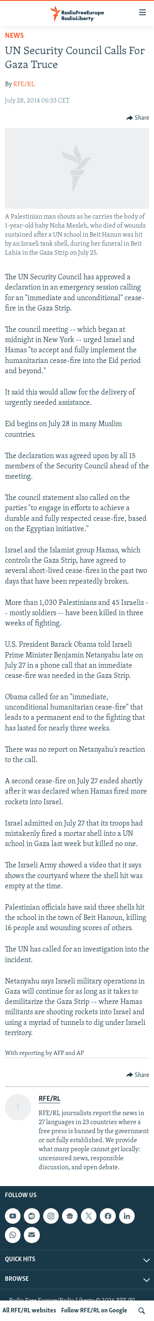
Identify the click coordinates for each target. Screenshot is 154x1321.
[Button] (137, 118)
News (14, 36)
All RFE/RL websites (29, 1310)
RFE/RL (24, 84)
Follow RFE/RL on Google (94, 1310)
